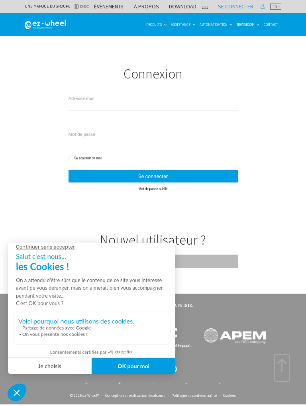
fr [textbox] (275, 7)
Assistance (180, 24)
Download (202, 6)
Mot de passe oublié (152, 186)
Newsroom (246, 24)
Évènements (142, 6)
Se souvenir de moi (88, 157)
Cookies (229, 393)
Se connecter (243, 6)
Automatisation (214, 24)
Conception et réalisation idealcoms (135, 393)
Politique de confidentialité (194, 393)
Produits (154, 24)
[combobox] (275, 7)
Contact (271, 24)
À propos (173, 6)
